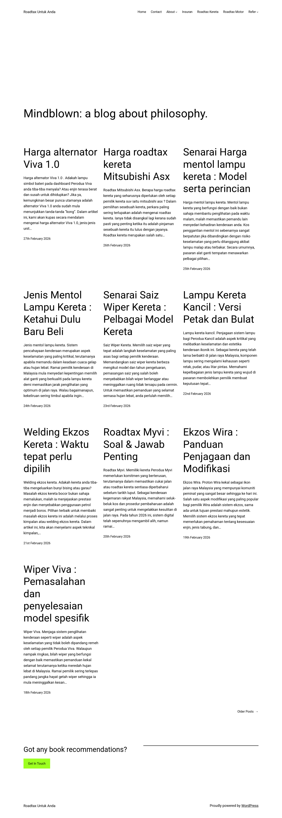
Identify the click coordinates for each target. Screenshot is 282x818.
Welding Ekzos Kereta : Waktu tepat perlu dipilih (56, 450)
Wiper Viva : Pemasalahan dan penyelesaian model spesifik (56, 593)
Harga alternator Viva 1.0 (60, 158)
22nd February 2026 (197, 394)
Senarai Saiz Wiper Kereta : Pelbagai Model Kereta (138, 313)
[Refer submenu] (257, 12)
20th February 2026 (116, 536)
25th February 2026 (196, 269)
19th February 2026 (196, 537)
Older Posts (247, 711)
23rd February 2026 (116, 406)
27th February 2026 (37, 239)
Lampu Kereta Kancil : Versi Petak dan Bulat (218, 307)
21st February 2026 (37, 543)
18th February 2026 (37, 692)
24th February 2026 (37, 406)
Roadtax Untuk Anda (39, 12)
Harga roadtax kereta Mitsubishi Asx (136, 164)
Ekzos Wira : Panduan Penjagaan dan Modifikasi (216, 450)
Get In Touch (36, 763)
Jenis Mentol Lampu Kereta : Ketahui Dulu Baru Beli (58, 313)
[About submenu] (176, 12)
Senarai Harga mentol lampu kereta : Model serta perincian (216, 170)
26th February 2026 (116, 245)
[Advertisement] (141, 65)
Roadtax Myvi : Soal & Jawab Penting (136, 444)
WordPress (249, 806)
